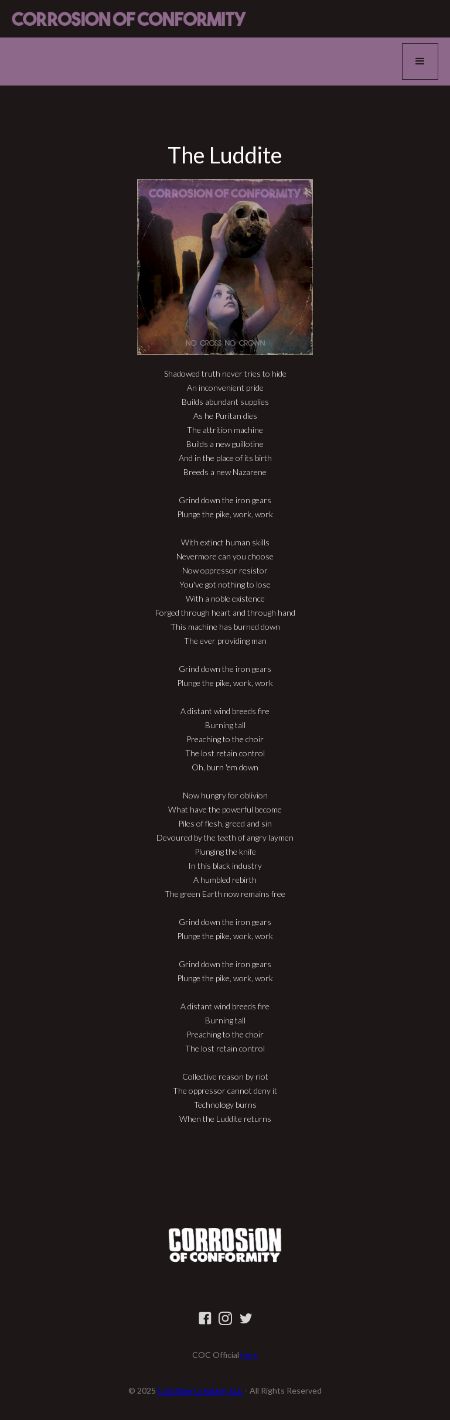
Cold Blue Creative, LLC (200, 1390)
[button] (420, 61)
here (249, 1355)
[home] (129, 18)
